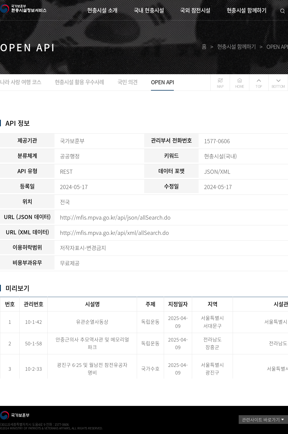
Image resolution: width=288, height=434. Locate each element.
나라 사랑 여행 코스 (20, 82)
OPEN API (162, 82)
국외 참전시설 (195, 10)
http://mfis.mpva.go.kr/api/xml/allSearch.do (114, 233)
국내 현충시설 (149, 10)
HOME (239, 86)
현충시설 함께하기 (246, 10)
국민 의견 (127, 82)
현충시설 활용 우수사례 (79, 82)
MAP (220, 86)
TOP (259, 86)
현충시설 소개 (102, 10)
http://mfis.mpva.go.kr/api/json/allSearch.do (115, 217)
